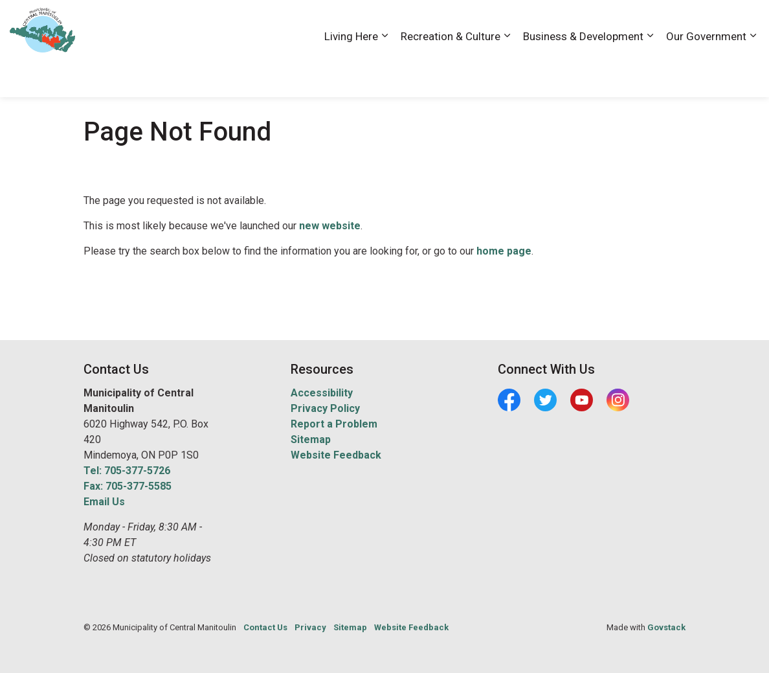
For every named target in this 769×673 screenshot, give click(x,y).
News (668, 24)
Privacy (310, 627)
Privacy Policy (325, 408)
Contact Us (621, 24)
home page (503, 251)
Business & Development (583, 72)
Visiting (707, 24)
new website (330, 226)
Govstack (666, 627)
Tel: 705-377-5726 (127, 470)
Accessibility (516, 24)
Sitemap (311, 439)
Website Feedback (336, 455)
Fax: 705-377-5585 (128, 486)
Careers (570, 24)
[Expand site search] (746, 24)
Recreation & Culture (450, 72)
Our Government (706, 72)
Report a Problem (334, 424)
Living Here (351, 72)
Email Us (104, 502)
